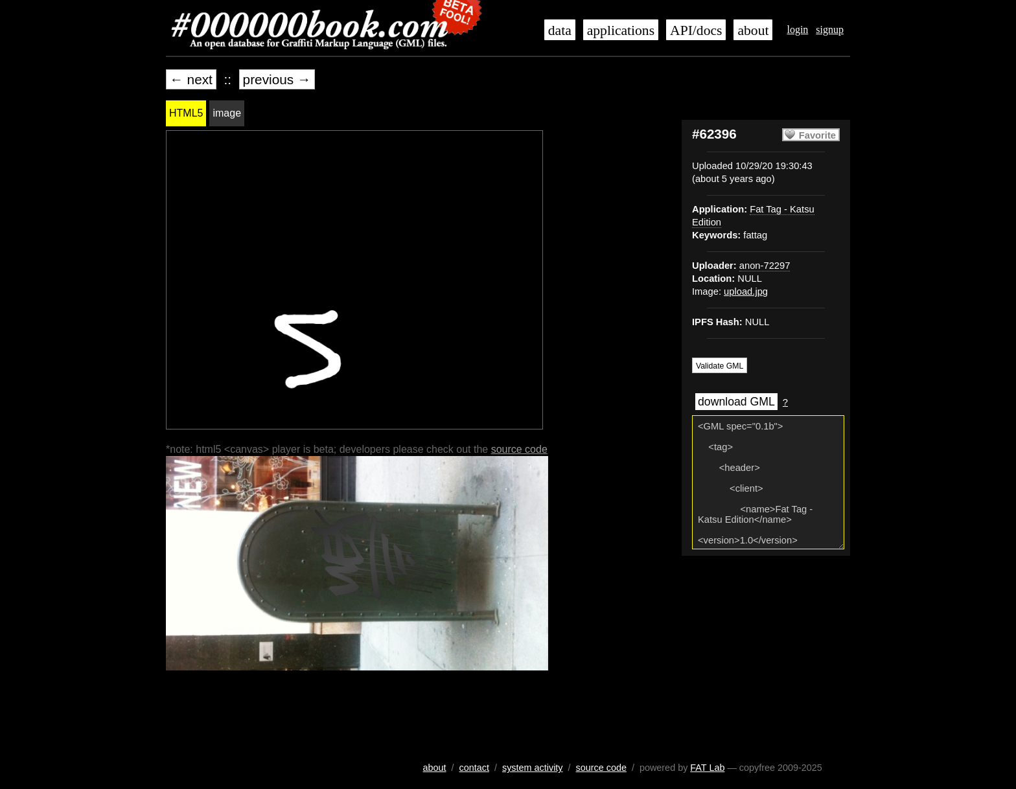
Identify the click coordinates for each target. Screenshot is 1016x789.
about (752, 30)
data (560, 30)
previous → (277, 79)
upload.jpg (746, 291)
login (797, 29)
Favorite (817, 135)
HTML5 (186, 113)
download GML (736, 401)
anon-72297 (765, 265)
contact (474, 767)
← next (191, 79)
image (227, 113)
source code (519, 449)
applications (620, 30)
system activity (532, 767)
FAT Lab (707, 767)
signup (830, 29)
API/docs (696, 30)
